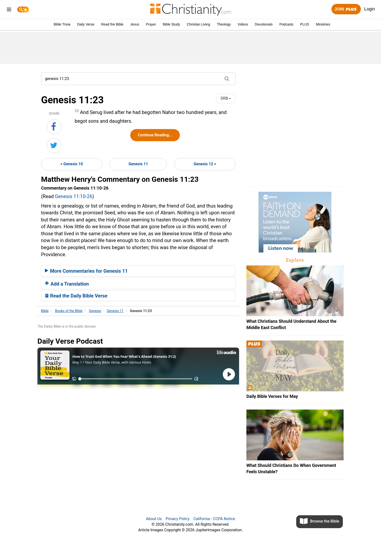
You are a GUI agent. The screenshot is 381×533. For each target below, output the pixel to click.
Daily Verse (85, 24)
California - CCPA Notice (214, 518)
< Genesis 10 (72, 164)
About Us (154, 518)
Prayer (151, 24)
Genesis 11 (138, 164)
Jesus (134, 24)
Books (69, 311)
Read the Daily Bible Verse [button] (76, 296)
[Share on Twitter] (54, 145)
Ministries (323, 24)
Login (369, 9)
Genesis (95, 311)
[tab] (138, 270)
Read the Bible (112, 24)
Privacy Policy (178, 518)
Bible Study (171, 24)
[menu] (9, 10)
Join (346, 9)
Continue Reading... (155, 135)
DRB (226, 98)
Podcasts (286, 24)
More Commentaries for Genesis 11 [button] (86, 271)
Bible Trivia (62, 24)
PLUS (304, 24)
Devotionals (264, 24)
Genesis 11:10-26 (73, 196)
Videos (243, 24)
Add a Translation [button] (67, 284)
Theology (224, 24)
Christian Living (198, 24)
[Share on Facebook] (54, 126)
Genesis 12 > (205, 164)
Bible (45, 311)
